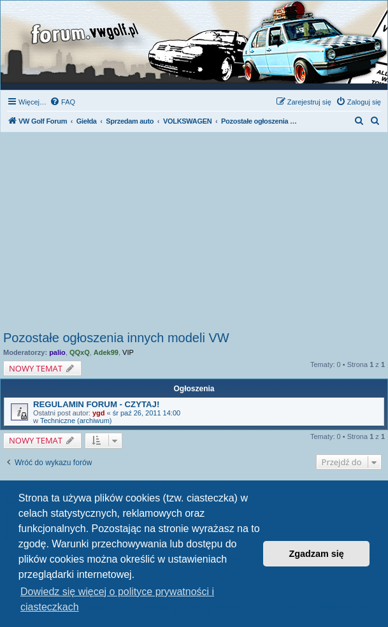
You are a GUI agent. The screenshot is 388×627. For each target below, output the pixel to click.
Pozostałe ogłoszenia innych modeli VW (116, 338)
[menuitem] (62, 102)
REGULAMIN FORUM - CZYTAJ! (96, 404)
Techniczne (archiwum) (75, 420)
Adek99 (106, 352)
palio (57, 352)
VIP (128, 352)
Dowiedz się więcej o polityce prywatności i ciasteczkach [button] (117, 599)
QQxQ (79, 352)
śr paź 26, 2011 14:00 (146, 413)
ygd (98, 413)
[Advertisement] (194, 235)
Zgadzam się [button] (316, 554)
